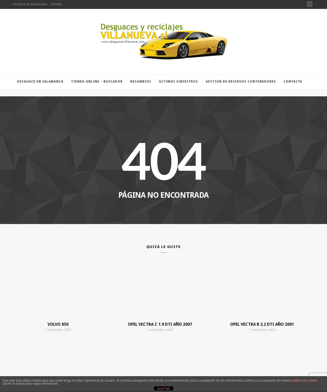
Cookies (56, 4)
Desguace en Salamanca (40, 81)
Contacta (293, 81)
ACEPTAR (163, 388)
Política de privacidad (30, 4)
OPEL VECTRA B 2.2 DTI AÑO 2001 (262, 324)
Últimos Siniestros (178, 81)
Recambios (140, 81)
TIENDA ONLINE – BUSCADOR (97, 81)
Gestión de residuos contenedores (241, 81)
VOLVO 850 (58, 324)
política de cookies (304, 380)
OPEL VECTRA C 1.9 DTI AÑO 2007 (160, 324)
